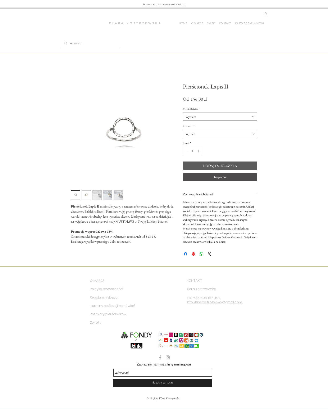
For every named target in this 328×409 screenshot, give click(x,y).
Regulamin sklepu (104, 297)
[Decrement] (186, 151)
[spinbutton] (192, 151)
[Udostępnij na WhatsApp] (201, 253)
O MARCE (97, 280)
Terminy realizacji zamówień (104, 305)
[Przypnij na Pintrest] (193, 253)
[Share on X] (209, 253)
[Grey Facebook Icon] (160, 357)
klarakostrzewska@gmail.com (218, 302)
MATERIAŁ (191, 108)
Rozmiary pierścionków (104, 314)
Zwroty (95, 322)
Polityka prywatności (104, 289)
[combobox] (220, 117)
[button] (264, 14)
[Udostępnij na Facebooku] (185, 253)
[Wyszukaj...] (90, 43)
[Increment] (198, 151)
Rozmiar (189, 126)
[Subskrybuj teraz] (162, 383)
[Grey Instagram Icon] (167, 357)
